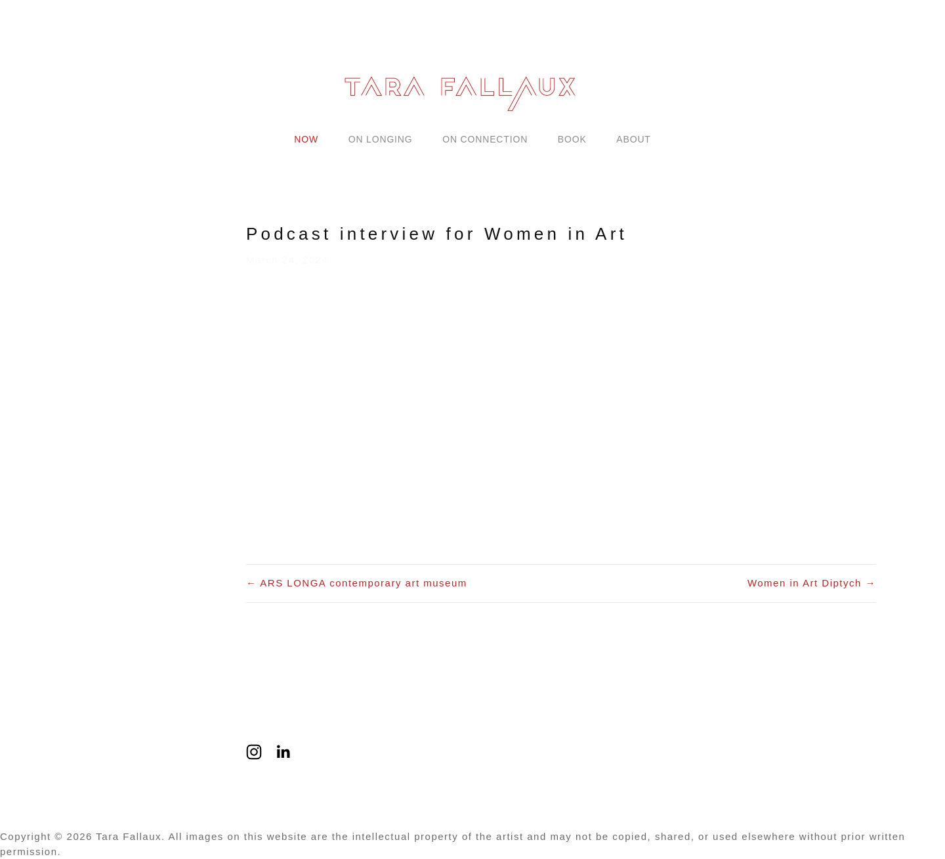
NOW (306, 139)
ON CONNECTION (485, 139)
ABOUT (633, 139)
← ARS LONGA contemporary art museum (356, 582)
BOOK (572, 139)
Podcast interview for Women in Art (436, 234)
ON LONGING (380, 139)
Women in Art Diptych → (811, 582)
